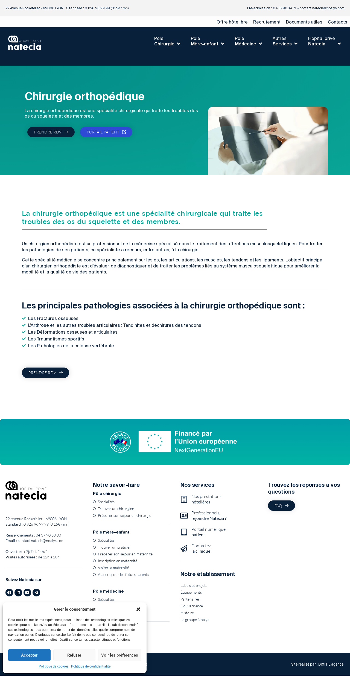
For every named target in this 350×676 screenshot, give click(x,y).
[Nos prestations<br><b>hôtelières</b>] (183, 499)
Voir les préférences (119, 655)
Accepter (29, 655)
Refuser (74, 655)
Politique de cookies (53, 666)
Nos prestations (206, 499)
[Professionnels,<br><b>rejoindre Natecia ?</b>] (183, 515)
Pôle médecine (108, 591)
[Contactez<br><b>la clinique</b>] (183, 548)
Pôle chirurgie (107, 493)
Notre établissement (207, 574)
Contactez (201, 548)
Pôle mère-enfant (111, 532)
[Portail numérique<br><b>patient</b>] (183, 532)
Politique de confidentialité (90, 666)
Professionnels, (208, 515)
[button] (138, 609)
